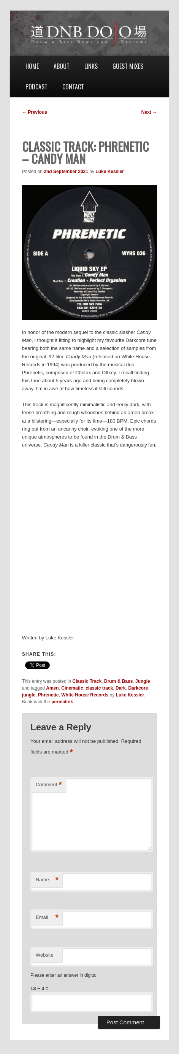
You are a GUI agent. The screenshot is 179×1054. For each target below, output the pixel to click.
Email (47, 917)
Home (32, 66)
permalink (62, 701)
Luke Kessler (109, 171)
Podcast (36, 86)
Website (45, 955)
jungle (28, 695)
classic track (99, 688)
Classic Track (87, 681)
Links (91, 66)
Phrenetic (48, 695)
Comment (49, 784)
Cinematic (72, 688)
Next (149, 112)
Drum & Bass (118, 681)
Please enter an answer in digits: (63, 975)
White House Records (84, 695)
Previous (34, 112)
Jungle (142, 681)
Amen (52, 688)
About (62, 66)
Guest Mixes (127, 66)
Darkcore (138, 688)
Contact (73, 86)
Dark (121, 688)
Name (47, 879)
